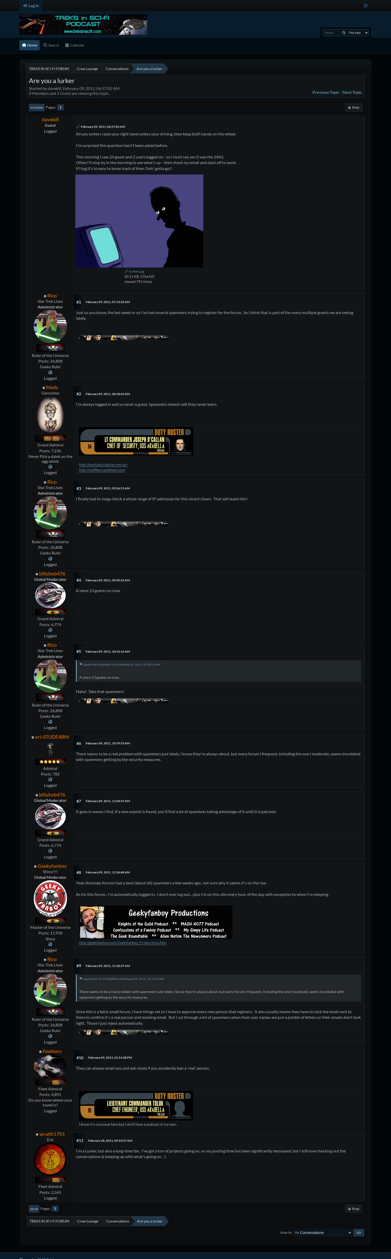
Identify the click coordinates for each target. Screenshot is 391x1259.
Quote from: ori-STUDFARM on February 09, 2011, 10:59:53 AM (123, 979)
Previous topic (325, 92)
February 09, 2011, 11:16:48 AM (108, 872)
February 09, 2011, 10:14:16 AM (108, 651)
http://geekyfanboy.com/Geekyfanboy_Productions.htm (122, 942)
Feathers (52, 1051)
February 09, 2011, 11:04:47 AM (108, 801)
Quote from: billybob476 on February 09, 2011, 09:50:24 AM (121, 664)
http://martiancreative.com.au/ (103, 464)
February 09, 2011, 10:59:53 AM (108, 743)
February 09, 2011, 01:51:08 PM (110, 1057)
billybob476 (52, 573)
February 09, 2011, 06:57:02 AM (103, 126)
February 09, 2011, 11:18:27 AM (108, 965)
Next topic (352, 92)
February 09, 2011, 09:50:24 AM (108, 580)
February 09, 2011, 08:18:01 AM (108, 394)
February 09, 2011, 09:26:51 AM (108, 488)
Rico (52, 295)
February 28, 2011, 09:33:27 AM (110, 1140)
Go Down (36, 107)
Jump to (285, 1232)
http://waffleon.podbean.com (102, 470)
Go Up (34, 1208)
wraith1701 (52, 1134)
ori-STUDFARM (52, 737)
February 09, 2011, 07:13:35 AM (108, 302)
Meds (52, 387)
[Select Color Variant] (366, 5)
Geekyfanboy (52, 866)
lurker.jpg (134, 271)
